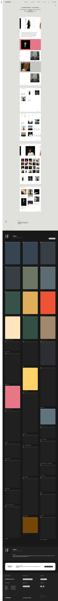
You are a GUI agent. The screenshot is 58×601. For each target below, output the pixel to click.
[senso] (1, 2)
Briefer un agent (26, 586)
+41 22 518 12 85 (13, 587)
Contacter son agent (48, 566)
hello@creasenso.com (9, 579)
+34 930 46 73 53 (13, 588)
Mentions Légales (42, 595)
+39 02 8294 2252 (13, 589)
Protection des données (43, 596)
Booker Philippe (52, 238)
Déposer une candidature (28, 579)
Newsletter (44, 579)
